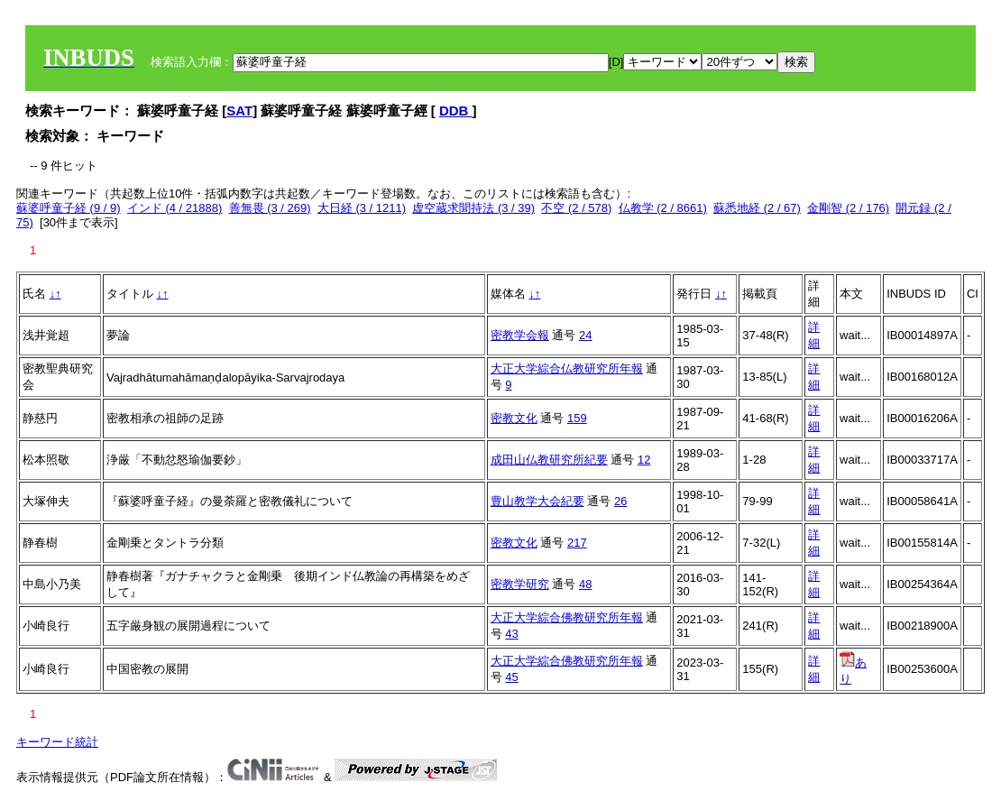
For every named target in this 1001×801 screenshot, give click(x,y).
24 (585, 335)
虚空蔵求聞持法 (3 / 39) (473, 208)
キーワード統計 (57, 742)
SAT (239, 110)
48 (585, 584)
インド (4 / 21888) (175, 208)
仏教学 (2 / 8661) (663, 208)
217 (577, 542)
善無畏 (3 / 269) (270, 208)
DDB (456, 110)
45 (511, 677)
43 (511, 633)
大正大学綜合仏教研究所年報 (567, 368)
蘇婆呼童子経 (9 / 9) (68, 208)
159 (577, 418)
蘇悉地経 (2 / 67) (757, 208)
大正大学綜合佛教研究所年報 (567, 617)
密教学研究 (520, 584)
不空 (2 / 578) (576, 208)
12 (644, 459)
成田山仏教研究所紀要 (549, 459)
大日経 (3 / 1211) (361, 208)
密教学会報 (520, 335)
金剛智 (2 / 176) (848, 208)
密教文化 (514, 418)
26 (620, 501)
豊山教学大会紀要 (537, 501)
